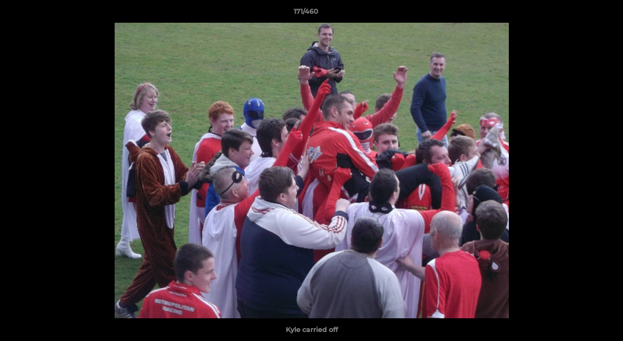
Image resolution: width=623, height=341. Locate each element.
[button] (583, 13)
